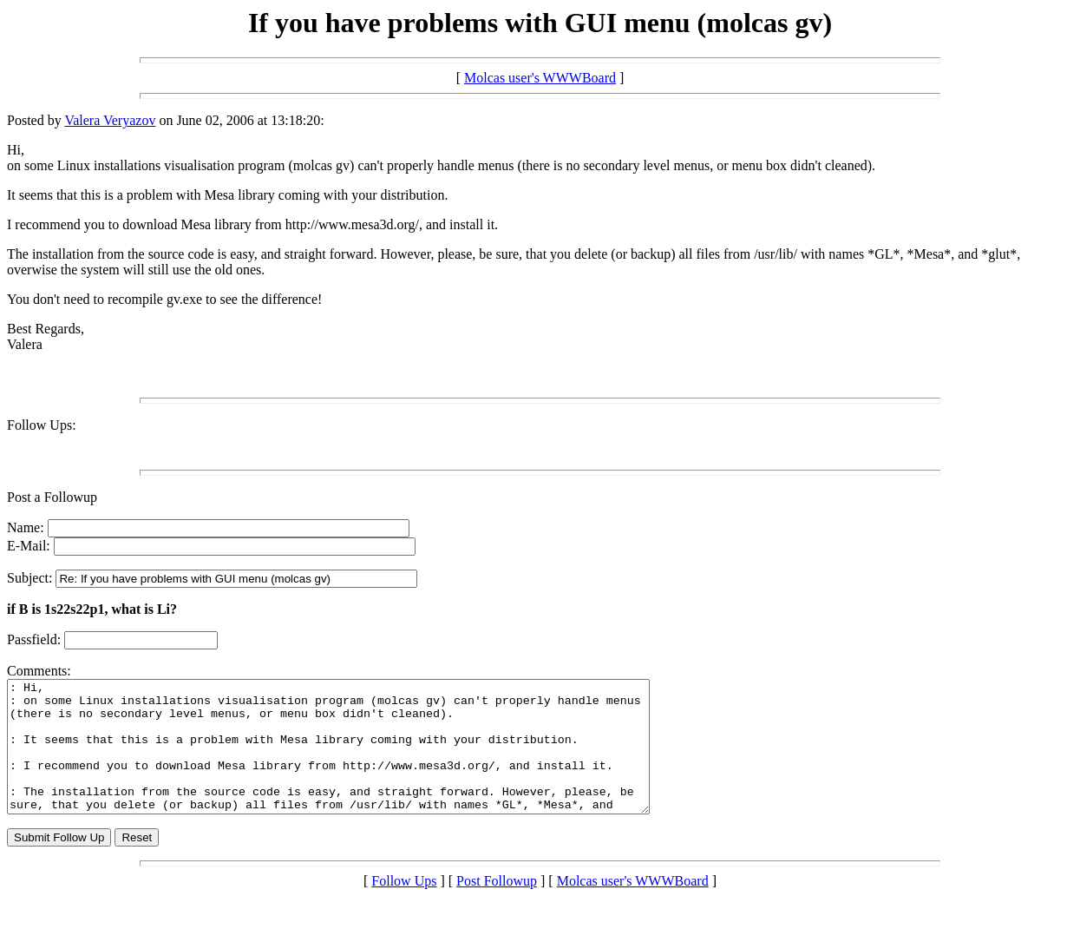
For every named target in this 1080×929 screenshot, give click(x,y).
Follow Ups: (41, 425)
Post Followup (496, 906)
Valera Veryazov (109, 120)
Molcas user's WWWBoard (540, 77)
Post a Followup (52, 497)
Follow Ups (403, 906)
